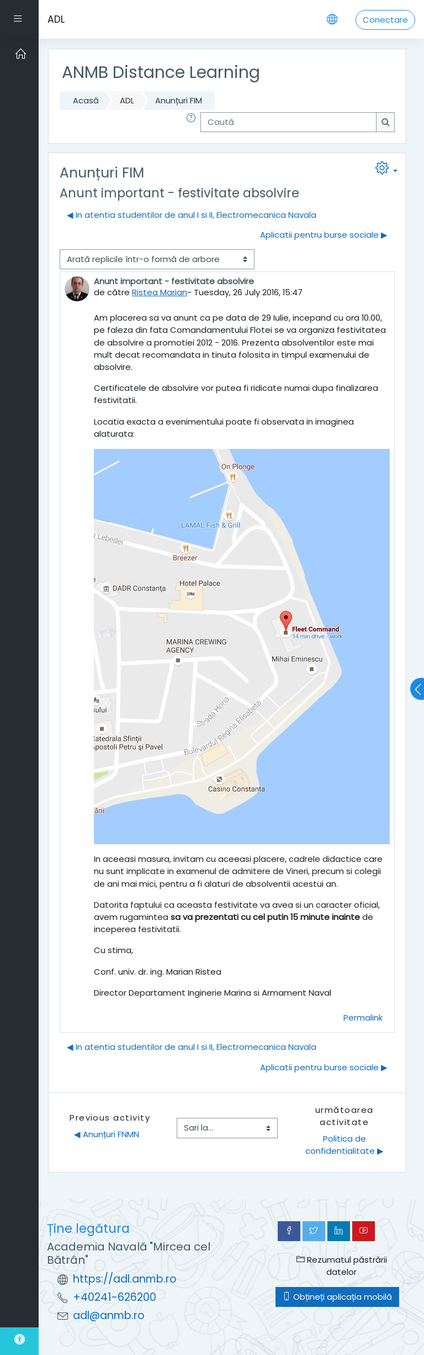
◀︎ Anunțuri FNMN (106, 1134)
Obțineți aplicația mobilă (337, 1296)
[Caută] (288, 122)
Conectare (385, 19)
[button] (193, 122)
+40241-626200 (114, 1297)
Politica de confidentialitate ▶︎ (344, 1145)
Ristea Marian (159, 292)
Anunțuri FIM (178, 100)
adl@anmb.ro (109, 1315)
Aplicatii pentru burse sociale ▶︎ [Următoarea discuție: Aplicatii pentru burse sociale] (324, 234)
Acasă (86, 100)
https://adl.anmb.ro (125, 1279)
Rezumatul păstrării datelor (341, 1266)
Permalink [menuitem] (363, 1017)
